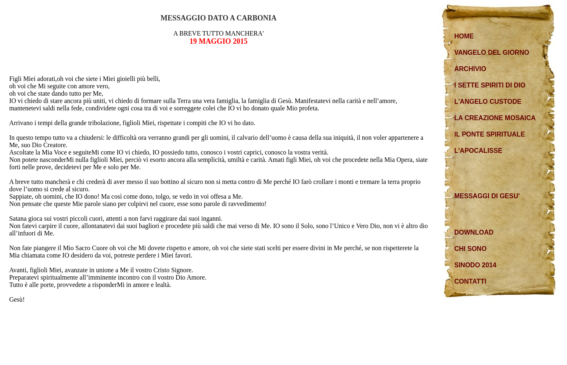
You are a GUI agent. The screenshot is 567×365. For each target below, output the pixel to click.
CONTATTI (470, 281)
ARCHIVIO (470, 68)
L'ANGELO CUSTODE (487, 101)
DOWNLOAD (473, 232)
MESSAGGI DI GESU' (487, 196)
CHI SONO (470, 248)
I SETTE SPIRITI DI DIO (489, 85)
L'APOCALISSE (478, 150)
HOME (464, 36)
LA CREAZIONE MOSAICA (495, 117)
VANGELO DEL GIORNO (491, 52)
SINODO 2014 (475, 265)
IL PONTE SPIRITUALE (489, 134)
